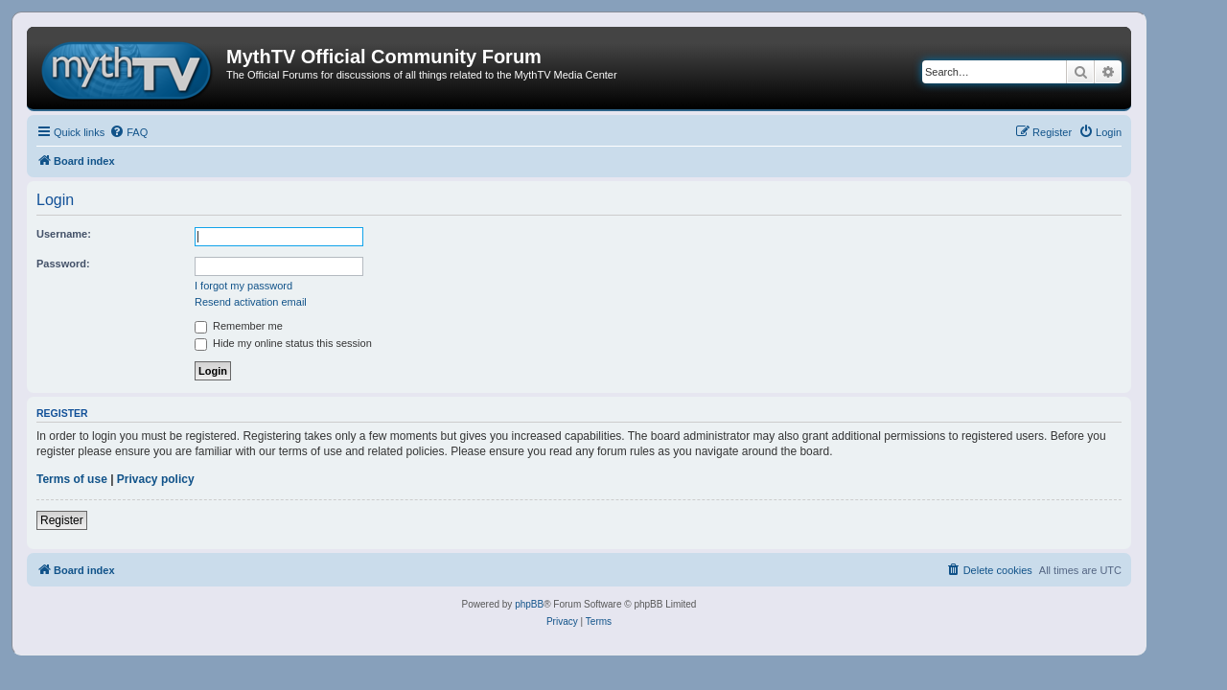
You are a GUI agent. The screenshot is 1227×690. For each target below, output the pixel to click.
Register (61, 520)
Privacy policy (156, 479)
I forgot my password (243, 285)
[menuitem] (128, 132)
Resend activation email (251, 302)
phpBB (529, 604)
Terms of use (71, 479)
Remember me (239, 326)
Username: (63, 234)
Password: (63, 263)
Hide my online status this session (283, 343)
